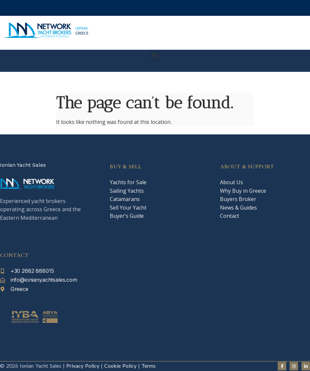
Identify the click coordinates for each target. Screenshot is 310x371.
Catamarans (125, 199)
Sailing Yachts (127, 190)
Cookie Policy (120, 365)
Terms (148, 365)
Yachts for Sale (128, 182)
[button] (155, 55)
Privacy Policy (82, 365)
